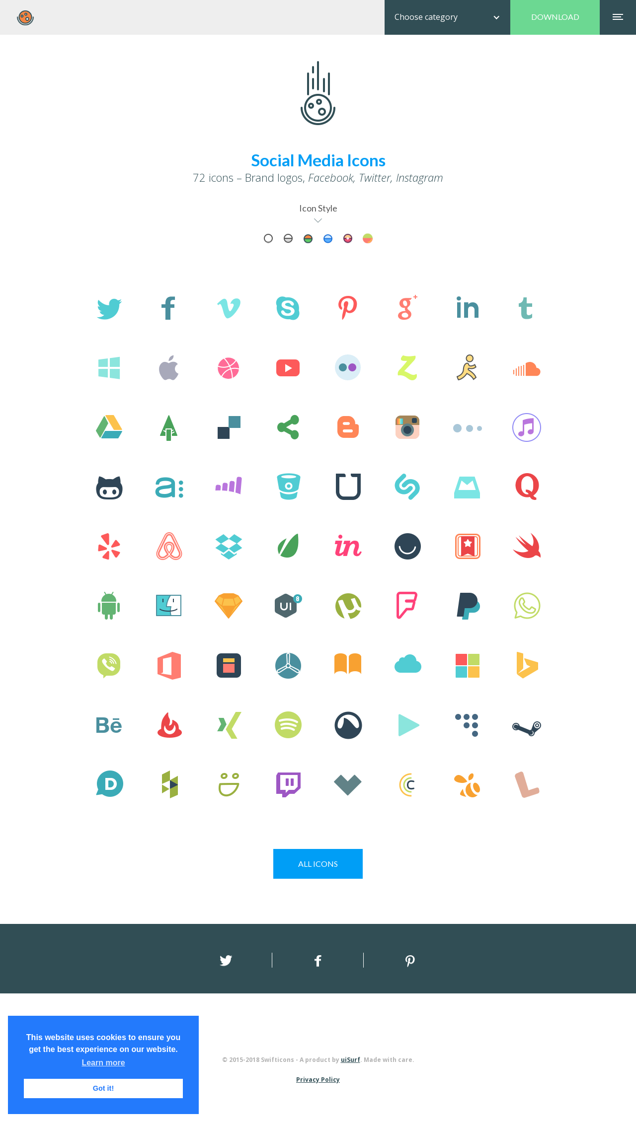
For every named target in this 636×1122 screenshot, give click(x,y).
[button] (447, 17)
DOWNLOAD (555, 16)
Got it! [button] (103, 1088)
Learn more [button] (103, 1062)
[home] (25, 18)
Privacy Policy (318, 1079)
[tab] (268, 238)
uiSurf (350, 1059)
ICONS (318, 863)
